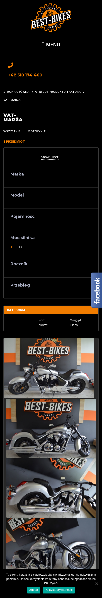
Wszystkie (11, 131)
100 (13, 246)
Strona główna (16, 92)
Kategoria (16, 310)
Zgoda (33, 589)
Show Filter (49, 156)
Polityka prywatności (59, 589)
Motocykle (37, 131)
